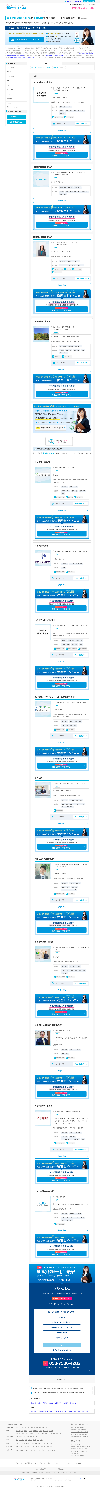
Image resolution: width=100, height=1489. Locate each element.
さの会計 (38, 778)
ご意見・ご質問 (25, 1472)
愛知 (17, 1440)
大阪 (17, 1443)
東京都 (18, 1431)
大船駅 (45, 1403)
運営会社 (76, 1472)
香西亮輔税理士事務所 (42, 167)
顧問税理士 (34, 1411)
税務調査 (70, 1411)
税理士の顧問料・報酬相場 (77, 1427)
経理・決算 (77, 1411)
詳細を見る (62, 130)
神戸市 (39, 1443)
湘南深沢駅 (73, 1403)
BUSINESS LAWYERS (59, 1486)
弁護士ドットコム (40, 1486)
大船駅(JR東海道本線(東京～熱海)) (17, 57)
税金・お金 (85, 1411)
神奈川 (18, 1433)
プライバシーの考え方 (50, 1472)
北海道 (18, 1427)
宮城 (32, 1427)
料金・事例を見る (81, 123)
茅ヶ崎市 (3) (48, 67)
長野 (20, 1436)
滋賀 (43, 1443)
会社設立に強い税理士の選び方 (79, 1451)
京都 (28, 1443)
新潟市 (27, 1436)
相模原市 (32, 1433)
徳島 (42, 1446)
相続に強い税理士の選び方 (77, 1453)
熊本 (37, 1450)
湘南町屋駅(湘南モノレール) (32, 57)
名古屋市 (21, 1440)
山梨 (17, 1436)
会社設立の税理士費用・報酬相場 (79, 1432)
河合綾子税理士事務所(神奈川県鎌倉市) (54, 55)
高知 (51, 1446)
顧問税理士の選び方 (76, 1444)
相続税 (64, 1411)
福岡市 (21, 1450)
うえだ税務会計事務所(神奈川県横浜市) (85, 53)
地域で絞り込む (15, 116)
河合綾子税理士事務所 (42, 237)
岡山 (17, 1446)
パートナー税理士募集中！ (59, 1469)
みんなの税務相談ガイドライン (64, 1472)
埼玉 (36, 1433)
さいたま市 (41, 1433)
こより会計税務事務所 (44, 1191)
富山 (34, 1436)
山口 (39, 1446)
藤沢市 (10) (34, 67)
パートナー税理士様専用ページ (42, 1469)
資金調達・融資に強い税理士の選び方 (80, 1446)
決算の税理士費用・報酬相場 (78, 1429)
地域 (46, 63)
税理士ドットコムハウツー (76, 1463)
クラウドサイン (49, 1486)
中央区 (40, 1431)
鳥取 (32, 1446)
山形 (43, 1427)
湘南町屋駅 (65, 1403)
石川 (31, 1436)
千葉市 (50, 1433)
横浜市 (22, 1433)
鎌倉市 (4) (41, 67)
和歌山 (50, 1443)
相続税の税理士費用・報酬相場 (79, 1434)
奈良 (47, 1443)
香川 (45, 1446)
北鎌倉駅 (50, 1403)
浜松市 (34, 1440)
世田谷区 (45, 1431)
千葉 (46, 1433)
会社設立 (51, 1411)
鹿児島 (51, 1450)
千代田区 (35, 1431)
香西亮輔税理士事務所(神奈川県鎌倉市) (15, 55)
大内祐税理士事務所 (41, 321)
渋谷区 (30, 1431)
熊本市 (40, 1450)
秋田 (40, 1427)
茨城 (54, 1433)
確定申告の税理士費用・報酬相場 (79, 1436)
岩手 (29, 1427)
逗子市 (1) (55, 67)
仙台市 (36, 1427)
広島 (25, 1446)
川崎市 (27, 1433)
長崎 (34, 1450)
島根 (35, 1446)
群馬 (60, 1433)
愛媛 (48, 1446)
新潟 (23, 1436)
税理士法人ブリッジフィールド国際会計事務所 (54, 697)
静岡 (26, 1440)
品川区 (50, 1431)
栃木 (57, 1433)
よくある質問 (34, 1472)
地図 (55, 93)
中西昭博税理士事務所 (44, 942)
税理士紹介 (19, 1463)
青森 (26, 1427)
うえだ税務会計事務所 (42, 82)
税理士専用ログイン (89, 1)
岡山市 (21, 1446)
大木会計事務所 (41, 546)
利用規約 (41, 1472)
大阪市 (21, 1443)
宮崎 (47, 1450)
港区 (22, 1431)
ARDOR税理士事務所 (43, 1106)
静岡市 (30, 1440)
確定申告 (58, 1411)
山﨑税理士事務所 (42, 462)
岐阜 (38, 1440)
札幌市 (22, 1427)
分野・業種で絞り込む (16, 122)
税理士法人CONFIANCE (45, 620)
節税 (46, 1411)
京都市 (32, 1443)
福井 (37, 1436)
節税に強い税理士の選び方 (77, 1455)
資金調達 (41, 1411)
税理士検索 (28, 1463)
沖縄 (55, 1450)
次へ (61, 1345)
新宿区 (25, 1431)
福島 (46, 1427)
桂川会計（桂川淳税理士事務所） (49, 1025)
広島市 (28, 1446)
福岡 (17, 1450)
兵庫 (36, 1443)
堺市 (25, 1443)
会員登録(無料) (77, 1)
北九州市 (26, 1450)
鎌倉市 (39, 1403)
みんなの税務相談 (40, 1463)
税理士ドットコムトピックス (56, 1463)
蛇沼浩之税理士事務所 (44, 859)
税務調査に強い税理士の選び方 (79, 1448)
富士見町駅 (50, 47)
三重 (41, 1440)
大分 (44, 1450)
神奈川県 (33, 1403)
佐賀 (30, 1450)
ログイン (68, 1)
